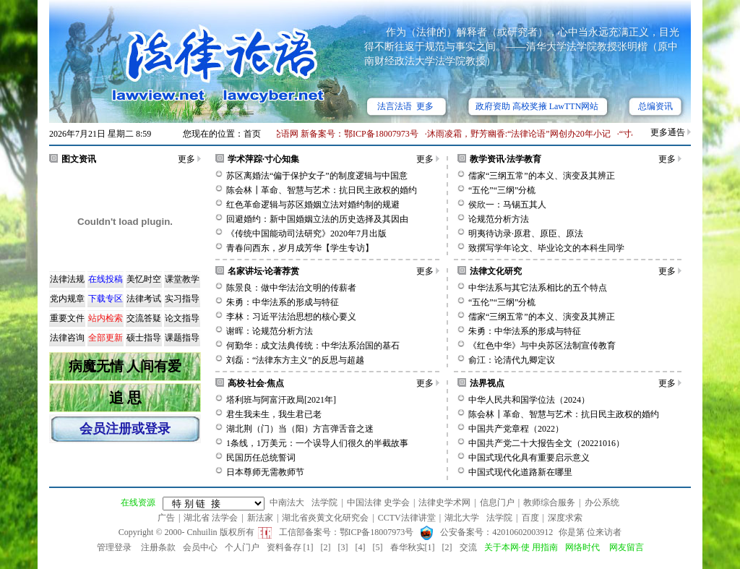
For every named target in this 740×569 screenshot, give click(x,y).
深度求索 (565, 518)
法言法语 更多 (405, 106)
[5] (378, 547)
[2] (326, 547)
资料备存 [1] (290, 547)
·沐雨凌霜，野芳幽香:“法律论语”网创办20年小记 (521, 134)
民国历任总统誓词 (261, 458)
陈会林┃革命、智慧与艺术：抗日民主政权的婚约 (321, 190)
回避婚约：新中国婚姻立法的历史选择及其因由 (317, 219)
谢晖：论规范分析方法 (269, 331)
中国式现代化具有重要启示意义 (529, 458)
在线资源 (138, 502)
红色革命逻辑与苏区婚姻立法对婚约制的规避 (313, 205)
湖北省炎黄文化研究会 (325, 518)
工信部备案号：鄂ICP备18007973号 (346, 532)
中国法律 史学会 (378, 502)
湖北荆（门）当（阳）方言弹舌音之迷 (300, 429)
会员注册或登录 (125, 429)
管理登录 (114, 547)
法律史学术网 (444, 502)
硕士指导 (143, 338)
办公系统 (602, 502)
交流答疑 (143, 318)
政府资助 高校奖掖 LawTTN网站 (537, 106)
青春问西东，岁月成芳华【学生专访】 (300, 248)
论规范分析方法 (498, 219)
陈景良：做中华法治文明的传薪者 (291, 288)
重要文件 (67, 318)
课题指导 (182, 338)
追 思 (125, 398)
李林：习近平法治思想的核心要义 (291, 317)
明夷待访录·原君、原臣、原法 (525, 233)
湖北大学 (461, 518)
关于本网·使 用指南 (521, 547)
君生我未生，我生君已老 (274, 414)
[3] (343, 547)
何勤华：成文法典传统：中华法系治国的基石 (313, 346)
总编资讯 (655, 106)
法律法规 (67, 279)
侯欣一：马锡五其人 (507, 205)
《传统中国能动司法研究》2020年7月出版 (306, 233)
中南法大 (287, 502)
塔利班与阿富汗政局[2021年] (281, 400)
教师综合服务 (549, 502)
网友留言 (626, 547)
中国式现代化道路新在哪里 (520, 472)
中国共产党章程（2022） (516, 429)
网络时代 (582, 547)
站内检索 (105, 318)
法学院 (324, 502)
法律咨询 (67, 338)
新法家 (260, 518)
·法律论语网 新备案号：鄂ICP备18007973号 (338, 134)
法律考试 (143, 299)
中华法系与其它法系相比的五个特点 (537, 288)
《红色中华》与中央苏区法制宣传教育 (542, 346)
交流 (468, 547)
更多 (186, 159)
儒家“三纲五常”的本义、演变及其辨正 (541, 176)
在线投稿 (105, 279)
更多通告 (667, 132)
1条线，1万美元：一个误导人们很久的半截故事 (317, 443)
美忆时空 (143, 279)
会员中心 (200, 547)
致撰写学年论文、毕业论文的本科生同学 (546, 248)
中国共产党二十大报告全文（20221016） (546, 443)
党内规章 (67, 299)
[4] (361, 547)
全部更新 (105, 338)
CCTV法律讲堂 (407, 518)
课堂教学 (182, 279)
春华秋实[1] (412, 547)
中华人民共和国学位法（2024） (529, 400)
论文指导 (182, 318)
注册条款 (158, 547)
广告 (166, 518)
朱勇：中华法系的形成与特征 (282, 302)
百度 (530, 518)
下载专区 (105, 299)
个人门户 (242, 547)
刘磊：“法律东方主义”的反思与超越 (295, 360)
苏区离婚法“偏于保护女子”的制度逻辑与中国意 (317, 176)
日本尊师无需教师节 (265, 472)
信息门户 (497, 502)
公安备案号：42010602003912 (496, 532)
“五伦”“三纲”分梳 (501, 190)
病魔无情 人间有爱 (125, 366)
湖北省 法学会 (211, 518)
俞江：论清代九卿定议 (511, 360)
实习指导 (182, 299)
